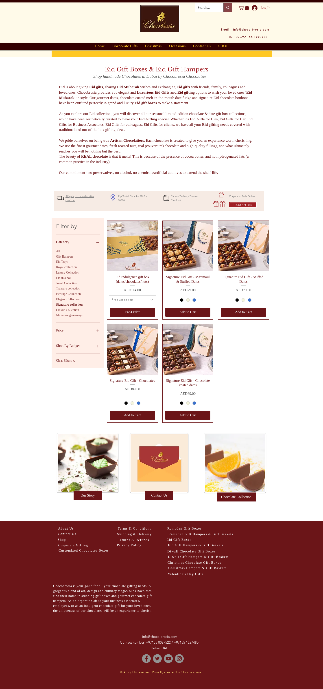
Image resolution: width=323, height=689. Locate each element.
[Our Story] (88, 495)
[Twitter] (157, 658)
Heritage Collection (68, 293)
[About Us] (66, 528)
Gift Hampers (64, 256)
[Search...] (205, 7)
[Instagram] (179, 658)
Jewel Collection (66, 283)
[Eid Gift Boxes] (179, 540)
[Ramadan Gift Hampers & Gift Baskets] (201, 534)
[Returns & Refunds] (133, 540)
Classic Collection (67, 309)
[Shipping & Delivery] (134, 534)
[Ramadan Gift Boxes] (184, 528)
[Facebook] (146, 658)
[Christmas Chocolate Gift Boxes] (194, 563)
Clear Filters (65, 360)
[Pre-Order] (132, 312)
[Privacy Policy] (129, 545)
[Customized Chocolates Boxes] (83, 550)
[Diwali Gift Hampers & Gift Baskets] (198, 557)
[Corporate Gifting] (73, 545)
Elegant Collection (68, 299)
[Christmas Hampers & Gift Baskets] (197, 568)
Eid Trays (62, 261)
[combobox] (132, 300)
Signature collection (69, 304)
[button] (243, 8)
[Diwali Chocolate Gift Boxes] (191, 551)
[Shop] (62, 540)
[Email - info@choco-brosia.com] (245, 29)
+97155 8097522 (159, 642)
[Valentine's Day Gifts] (185, 574)
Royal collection (66, 267)
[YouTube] (168, 658)
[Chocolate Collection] (236, 496)
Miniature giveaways (69, 315)
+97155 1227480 (186, 642)
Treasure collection (68, 288)
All (58, 251)
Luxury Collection (67, 272)
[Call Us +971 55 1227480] (248, 36)
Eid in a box (63, 277)
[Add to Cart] (188, 312)
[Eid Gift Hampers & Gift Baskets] (196, 545)
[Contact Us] (243, 205)
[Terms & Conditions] (134, 528)
